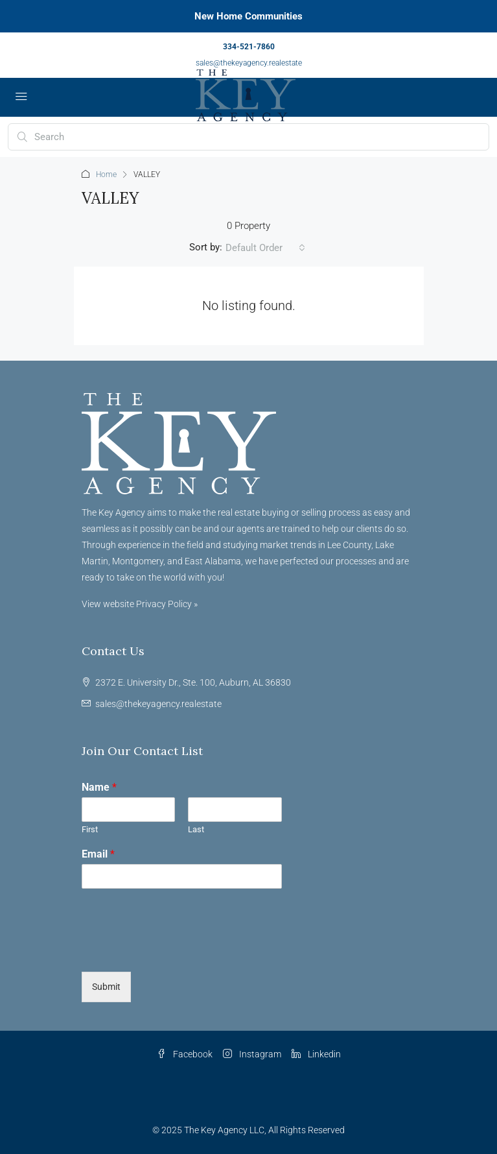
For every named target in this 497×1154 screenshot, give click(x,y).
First (90, 829)
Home (106, 174)
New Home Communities (248, 16)
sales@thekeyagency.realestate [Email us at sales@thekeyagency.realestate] (158, 704)
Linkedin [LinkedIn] (316, 1054)
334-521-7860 (249, 46)
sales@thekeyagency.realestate (249, 62)
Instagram (252, 1054)
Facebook (185, 1054)
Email (98, 854)
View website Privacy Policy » (140, 604)
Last (196, 829)
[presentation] (180, 950)
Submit (106, 986)
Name (99, 787)
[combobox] (265, 247)
